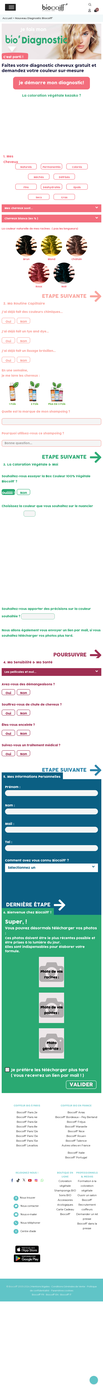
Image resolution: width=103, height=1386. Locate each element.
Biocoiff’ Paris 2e (27, 1112)
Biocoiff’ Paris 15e (27, 1140)
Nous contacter (29, 1205)
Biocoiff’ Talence (76, 1140)
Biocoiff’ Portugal (76, 1157)
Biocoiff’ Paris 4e (26, 1117)
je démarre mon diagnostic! (51, 83)
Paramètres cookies (62, 1290)
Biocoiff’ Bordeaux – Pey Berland (76, 1117)
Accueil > (9, 18)
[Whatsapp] (42, 1180)
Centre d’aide (28, 1231)
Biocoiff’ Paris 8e (26, 1126)
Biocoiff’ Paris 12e (27, 1131)
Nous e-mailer (28, 1214)
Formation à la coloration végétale (87, 1185)
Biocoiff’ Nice (76, 1131)
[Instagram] (36, 1180)
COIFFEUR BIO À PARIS (27, 1105)
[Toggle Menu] (11, 7)
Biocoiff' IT (65, 1294)
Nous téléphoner (30, 1222)
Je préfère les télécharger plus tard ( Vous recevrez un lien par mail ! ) (46, 1072)
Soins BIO (65, 1195)
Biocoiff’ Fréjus (76, 1121)
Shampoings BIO (65, 1190)
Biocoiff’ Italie (76, 1152)
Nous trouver (27, 1197)
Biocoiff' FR (38, 1294)
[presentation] (30, 883)
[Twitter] (24, 1180)
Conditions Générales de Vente (68, 1286)
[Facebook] (12, 1179)
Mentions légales (40, 1286)
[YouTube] (30, 1180)
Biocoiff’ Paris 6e (27, 1121)
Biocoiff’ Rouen (76, 1136)
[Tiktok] (18, 1180)
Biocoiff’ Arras (76, 1112)
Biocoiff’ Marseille (76, 1126)
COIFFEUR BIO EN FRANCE (76, 1105)
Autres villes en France (76, 1145)
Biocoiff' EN (52, 1294)
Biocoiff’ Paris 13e (27, 1136)
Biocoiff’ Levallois (27, 1145)
